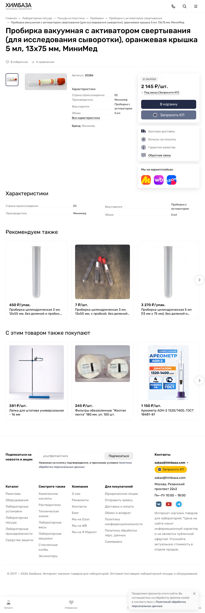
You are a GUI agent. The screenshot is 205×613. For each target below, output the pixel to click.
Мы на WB (79, 526)
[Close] (194, 593)
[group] (46, 104)
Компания (80, 486)
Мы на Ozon (81, 519)
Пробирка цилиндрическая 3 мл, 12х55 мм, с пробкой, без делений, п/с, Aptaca (101, 312)
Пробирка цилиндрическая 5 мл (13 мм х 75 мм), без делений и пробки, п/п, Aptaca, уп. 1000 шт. (166, 312)
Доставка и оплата (119, 506)
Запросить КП (168, 115)
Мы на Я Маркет (84, 532)
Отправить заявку (119, 500)
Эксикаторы (48, 556)
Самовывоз (113, 542)
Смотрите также (52, 486)
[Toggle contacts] (173, 6)
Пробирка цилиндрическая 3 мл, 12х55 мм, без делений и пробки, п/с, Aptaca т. (34, 312)
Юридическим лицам (121, 494)
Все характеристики (86, 118)
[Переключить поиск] (185, 6)
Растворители (50, 505)
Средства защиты (19, 540)
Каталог (12, 486)
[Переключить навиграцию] (195, 6)
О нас (76, 494)
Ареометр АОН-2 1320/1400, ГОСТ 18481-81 (167, 412)
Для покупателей (119, 486)
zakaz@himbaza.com (170, 462)
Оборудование (17, 500)
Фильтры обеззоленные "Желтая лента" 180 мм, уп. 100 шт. (100, 412)
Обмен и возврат (118, 513)
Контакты (79, 506)
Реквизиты (80, 500)
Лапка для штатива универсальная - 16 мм (36, 412)
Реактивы (13, 494)
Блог (75, 513)
